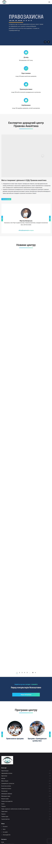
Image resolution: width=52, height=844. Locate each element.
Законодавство (6, 834)
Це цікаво (5, 832)
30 (32, 672)
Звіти (4, 829)
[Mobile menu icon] (49, 2)
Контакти (5, 826)
